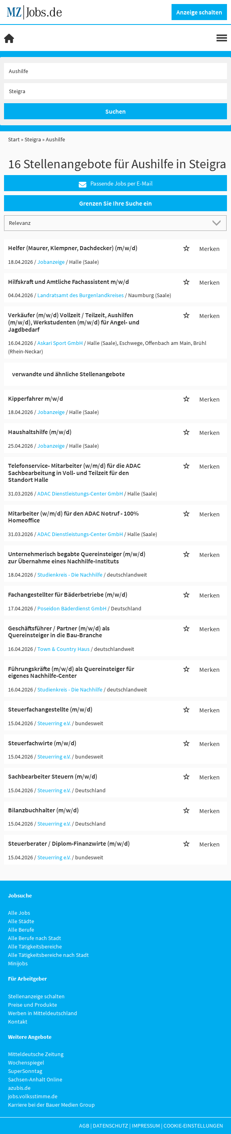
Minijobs (18, 963)
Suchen (115, 111)
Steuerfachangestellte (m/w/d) (50, 709)
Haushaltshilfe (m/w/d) (40, 432)
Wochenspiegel (26, 1062)
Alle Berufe (21, 929)
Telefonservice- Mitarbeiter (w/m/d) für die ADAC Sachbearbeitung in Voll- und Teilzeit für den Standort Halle (74, 472)
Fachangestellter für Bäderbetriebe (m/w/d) (67, 594)
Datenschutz (110, 1125)
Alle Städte (21, 921)
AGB (84, 1125)
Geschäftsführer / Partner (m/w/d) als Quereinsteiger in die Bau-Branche (59, 631)
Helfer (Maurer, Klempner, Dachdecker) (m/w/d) (72, 248)
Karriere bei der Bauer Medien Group (51, 1104)
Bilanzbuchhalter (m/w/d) (43, 810)
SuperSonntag (25, 1071)
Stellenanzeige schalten (36, 996)
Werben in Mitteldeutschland (42, 1013)
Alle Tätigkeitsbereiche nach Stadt (48, 955)
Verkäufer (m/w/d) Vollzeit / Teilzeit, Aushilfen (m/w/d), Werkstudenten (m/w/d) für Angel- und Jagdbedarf (73, 322)
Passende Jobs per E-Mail (116, 183)
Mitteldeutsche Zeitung (35, 1054)
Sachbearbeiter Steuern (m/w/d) (52, 776)
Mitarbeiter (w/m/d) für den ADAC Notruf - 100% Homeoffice (73, 516)
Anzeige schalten (199, 12)
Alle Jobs (19, 912)
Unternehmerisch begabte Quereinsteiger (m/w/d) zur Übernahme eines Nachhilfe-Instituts (76, 557)
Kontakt (17, 1021)
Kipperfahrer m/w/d (35, 398)
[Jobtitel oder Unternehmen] (115, 71)
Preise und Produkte (32, 1004)
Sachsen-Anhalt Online (35, 1079)
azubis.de (19, 1087)
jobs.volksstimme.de (32, 1096)
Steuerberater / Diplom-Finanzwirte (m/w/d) (69, 843)
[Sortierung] (107, 222)
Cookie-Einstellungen (193, 1125)
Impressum (146, 1125)
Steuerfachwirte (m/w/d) (42, 743)
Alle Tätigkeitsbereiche (35, 946)
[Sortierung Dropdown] (218, 222)
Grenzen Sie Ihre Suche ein (115, 203)
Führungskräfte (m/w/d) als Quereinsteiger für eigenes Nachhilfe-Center (71, 672)
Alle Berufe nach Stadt (34, 938)
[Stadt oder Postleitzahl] (115, 91)
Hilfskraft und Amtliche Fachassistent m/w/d (68, 281)
